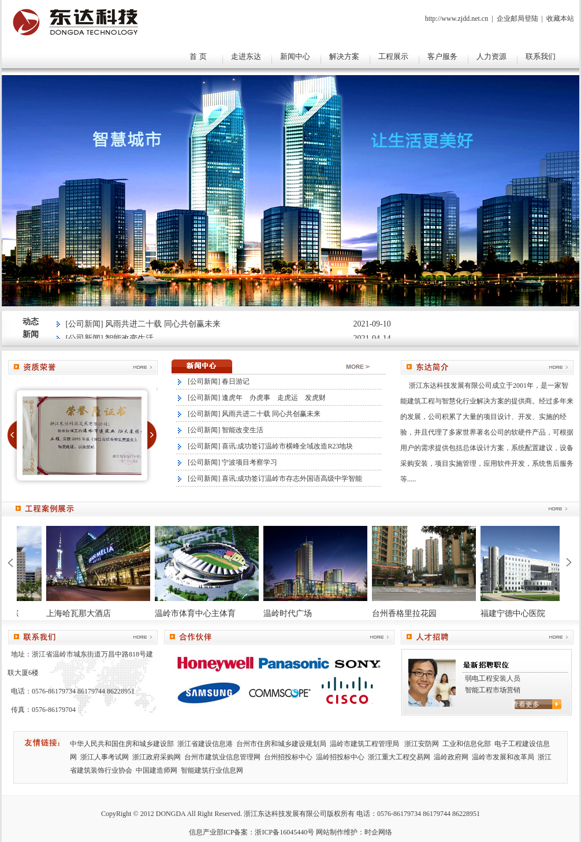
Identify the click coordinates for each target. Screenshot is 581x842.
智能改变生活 (242, 430)
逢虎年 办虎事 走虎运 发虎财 (274, 398)
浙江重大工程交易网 (399, 757)
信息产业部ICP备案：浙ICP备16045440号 (251, 832)
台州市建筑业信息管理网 (222, 757)
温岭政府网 (451, 757)
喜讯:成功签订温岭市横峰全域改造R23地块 (287, 446)
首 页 (198, 56)
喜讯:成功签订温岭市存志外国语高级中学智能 (292, 478)
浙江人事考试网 (104, 757)
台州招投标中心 (288, 757)
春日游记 (235, 381)
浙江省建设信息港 (205, 744)
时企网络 (378, 832)
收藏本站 (560, 18)
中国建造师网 (156, 770)
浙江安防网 (421, 744)
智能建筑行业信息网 (212, 770)
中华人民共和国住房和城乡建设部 (122, 744)
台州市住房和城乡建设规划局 (281, 744)
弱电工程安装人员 (492, 678)
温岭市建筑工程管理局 (365, 744)
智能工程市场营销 (492, 690)
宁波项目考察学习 (249, 462)
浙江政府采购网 (156, 757)
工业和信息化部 (466, 744)
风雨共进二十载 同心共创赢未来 (163, 325)
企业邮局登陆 (517, 18)
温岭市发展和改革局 (503, 757)
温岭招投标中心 (340, 757)
